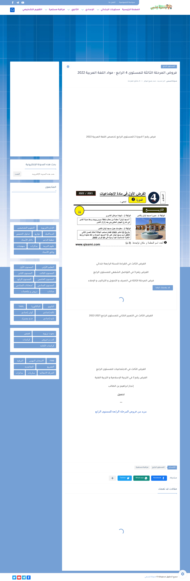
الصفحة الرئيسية (131, 10)
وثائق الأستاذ (48, 252)
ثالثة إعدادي (48, 312)
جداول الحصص (23, 234)
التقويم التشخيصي (32, 10)
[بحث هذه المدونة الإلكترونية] (39, 174)
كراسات (26, 339)
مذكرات (34, 246)
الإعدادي (89, 10)
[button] (159, 478)
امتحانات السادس (24, 285)
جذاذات (50, 291)
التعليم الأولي (48, 267)
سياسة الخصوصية (127, 3)
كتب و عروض (48, 339)
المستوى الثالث (46, 273)
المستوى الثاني (25, 273)
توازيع (37, 234)
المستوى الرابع (169, 66)
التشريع (50, 366)
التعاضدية (29, 366)
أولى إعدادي (27, 312)
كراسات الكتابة (47, 345)
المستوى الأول (26, 267)
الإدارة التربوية (47, 227)
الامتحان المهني (36, 360)
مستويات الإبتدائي (110, 10)
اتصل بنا (112, 3)
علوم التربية (48, 246)
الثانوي (75, 10)
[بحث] (12, 10)
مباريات (31, 372)
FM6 (52, 360)
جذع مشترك (27, 318)
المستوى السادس (46, 285)
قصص (27, 333)
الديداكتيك (49, 234)
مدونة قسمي (150, 577)
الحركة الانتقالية (46, 372)
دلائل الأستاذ (27, 240)
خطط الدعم (48, 240)
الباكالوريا (35, 306)
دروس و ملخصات (29, 291)
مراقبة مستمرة (57, 10)
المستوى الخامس (46, 279)
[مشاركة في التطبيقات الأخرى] (112, 478)
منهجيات (21, 246)
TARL (21, 306)
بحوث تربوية (48, 333)
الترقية (20, 360)
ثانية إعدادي (48, 318)
